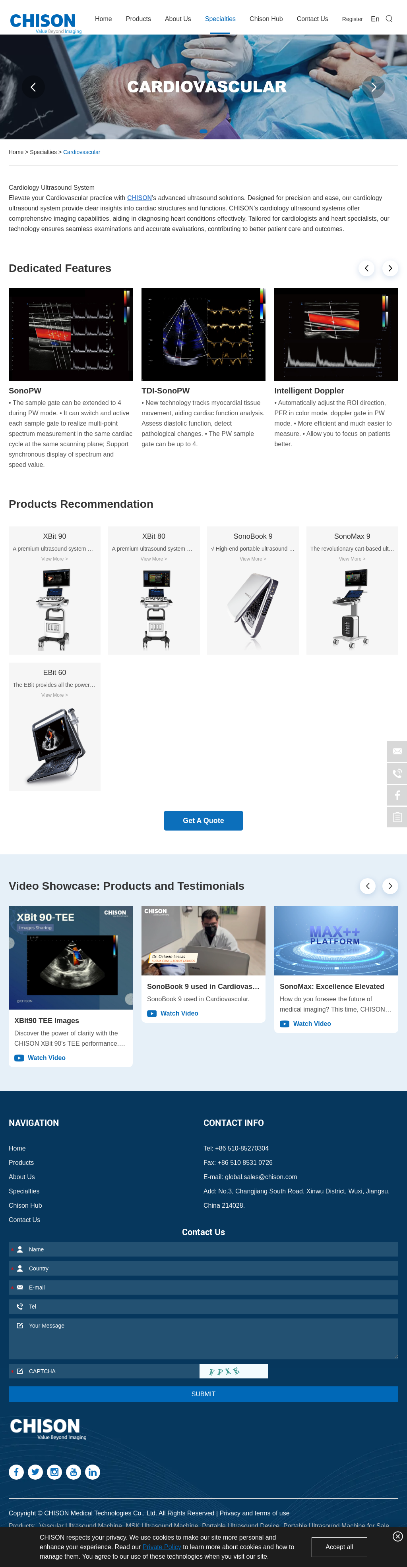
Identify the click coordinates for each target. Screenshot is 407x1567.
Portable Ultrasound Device (240, 1526)
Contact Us (312, 18)
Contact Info (234, 1123)
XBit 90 (54, 536)
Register (352, 19)
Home (103, 18)
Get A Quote (203, 821)
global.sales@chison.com (261, 1177)
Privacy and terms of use (255, 1513)
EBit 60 (54, 673)
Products (138, 18)
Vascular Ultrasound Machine (80, 1526)
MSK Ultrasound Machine (162, 1526)
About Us (178, 18)
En (375, 19)
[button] (366, 268)
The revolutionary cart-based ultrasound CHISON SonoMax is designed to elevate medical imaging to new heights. (352, 548)
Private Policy (162, 1547)
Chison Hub (266, 18)
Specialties (220, 18)
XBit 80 (153, 536)
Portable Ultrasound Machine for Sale (336, 1526)
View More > (54, 559)
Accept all (339, 1547)
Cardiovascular (81, 152)
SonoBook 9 (253, 536)
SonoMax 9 (352, 536)
